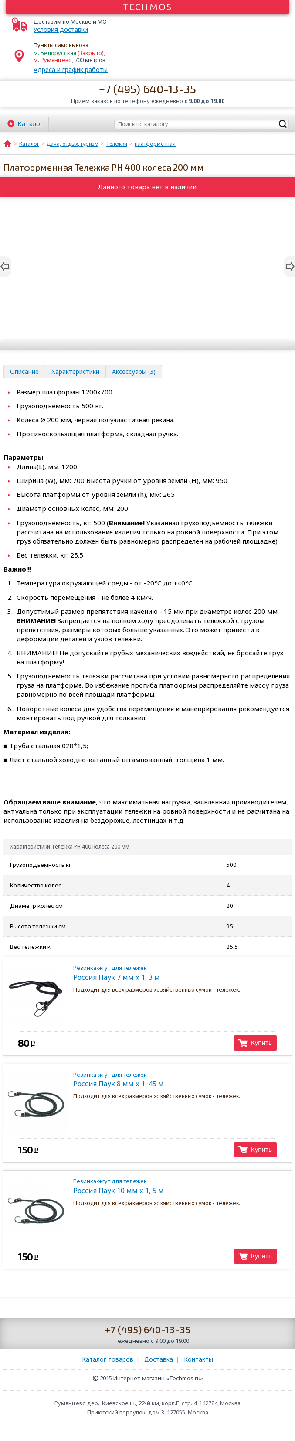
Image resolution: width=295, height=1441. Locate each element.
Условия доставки (61, 29)
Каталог (30, 123)
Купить (261, 1042)
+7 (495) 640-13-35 (147, 89)
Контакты (198, 1359)
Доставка (158, 1359)
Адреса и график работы (71, 69)
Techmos (147, 6)
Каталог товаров (107, 1359)
